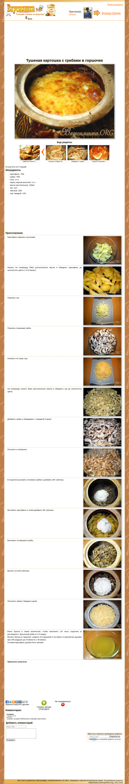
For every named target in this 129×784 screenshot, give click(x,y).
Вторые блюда (111, 13)
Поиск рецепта (115, 4)
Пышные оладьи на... (56, 160)
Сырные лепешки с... (99, 160)
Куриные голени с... (30, 160)
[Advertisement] (64, 38)
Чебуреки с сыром (78, 160)
